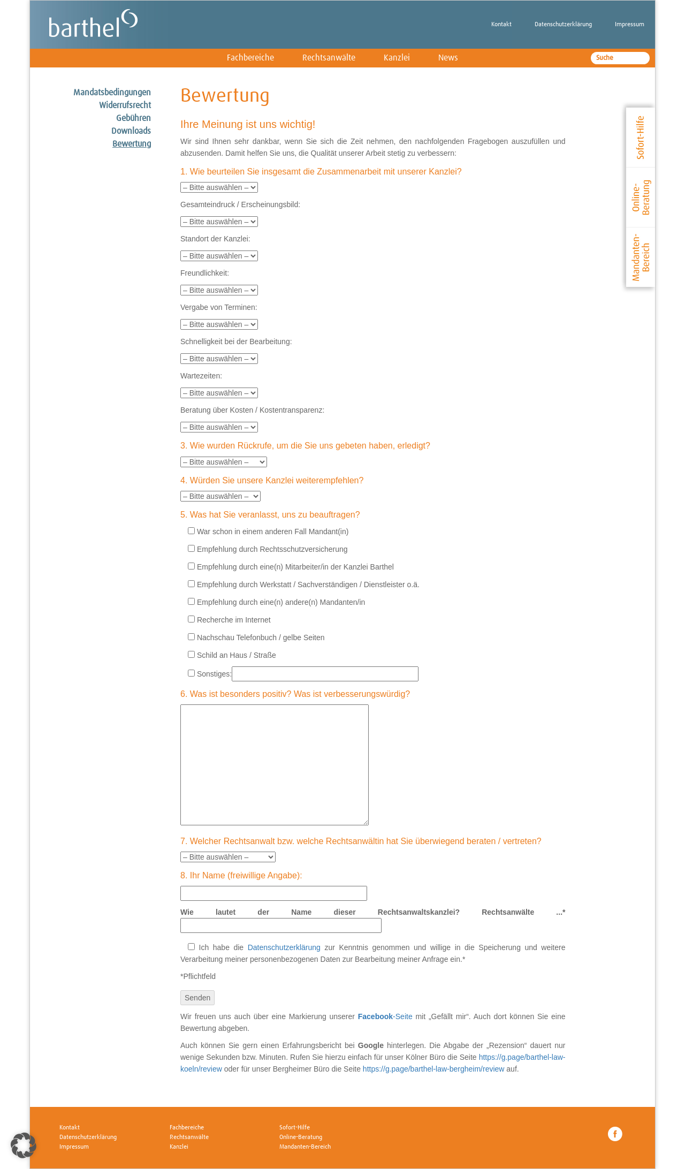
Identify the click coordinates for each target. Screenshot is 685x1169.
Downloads (131, 131)
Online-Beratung (300, 1137)
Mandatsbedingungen (112, 92)
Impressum (629, 24)
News (448, 58)
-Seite (385, 1016)
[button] (23, 1145)
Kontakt (501, 24)
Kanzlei (397, 58)
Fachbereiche (250, 58)
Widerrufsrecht (125, 105)
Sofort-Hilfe (294, 1128)
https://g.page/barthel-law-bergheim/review (434, 1069)
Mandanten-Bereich (305, 1147)
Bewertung (131, 144)
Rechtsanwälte (328, 58)
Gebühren (133, 118)
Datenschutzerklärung (563, 24)
